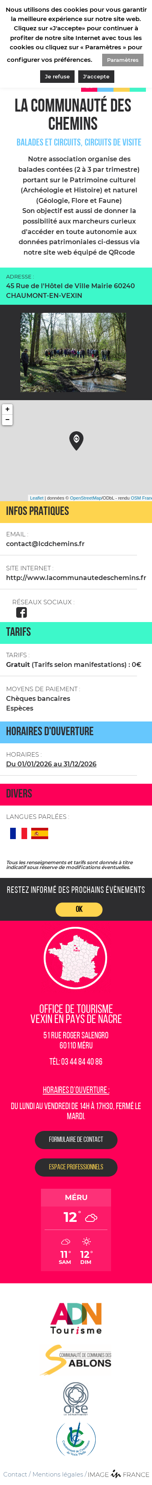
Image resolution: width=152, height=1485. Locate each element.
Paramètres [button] (123, 60)
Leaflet (36, 498)
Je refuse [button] (57, 76)
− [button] (7, 420)
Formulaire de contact (76, 1140)
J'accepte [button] (96, 76)
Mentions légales (57, 1474)
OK (79, 910)
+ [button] (7, 409)
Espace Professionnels (76, 1167)
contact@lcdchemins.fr (45, 544)
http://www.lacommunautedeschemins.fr (76, 578)
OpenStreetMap (86, 498)
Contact (15, 1474)
